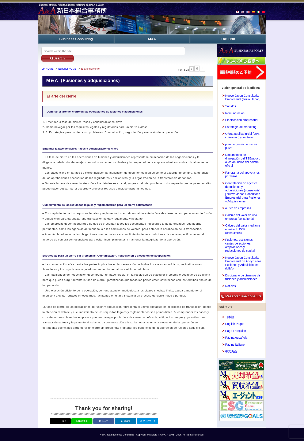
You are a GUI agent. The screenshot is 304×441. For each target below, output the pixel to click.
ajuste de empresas (238, 207)
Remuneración (234, 112)
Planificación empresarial (241, 119)
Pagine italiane (235, 344)
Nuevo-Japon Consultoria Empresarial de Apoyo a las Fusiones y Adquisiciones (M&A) (243, 262)
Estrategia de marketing (240, 126)
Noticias (230, 285)
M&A (152, 38)
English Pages (234, 323)
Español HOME (69, 62)
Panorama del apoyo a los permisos (242, 173)
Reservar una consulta (241, 295)
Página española (236, 337)
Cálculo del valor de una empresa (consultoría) (241, 216)
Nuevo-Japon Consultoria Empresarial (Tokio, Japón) (243, 96)
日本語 (229, 316)
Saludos (230, 105)
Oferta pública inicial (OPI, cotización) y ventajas (242, 134)
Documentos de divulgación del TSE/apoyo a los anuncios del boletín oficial (242, 159)
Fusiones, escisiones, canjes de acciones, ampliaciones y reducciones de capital (240, 245)
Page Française (235, 330)
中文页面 (231, 351)
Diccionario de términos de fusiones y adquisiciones (242, 276)
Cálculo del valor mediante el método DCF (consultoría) (242, 228)
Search (198, 50)
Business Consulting (76, 38)
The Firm (228, 38)
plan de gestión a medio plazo (241, 145)
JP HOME (49, 62)
